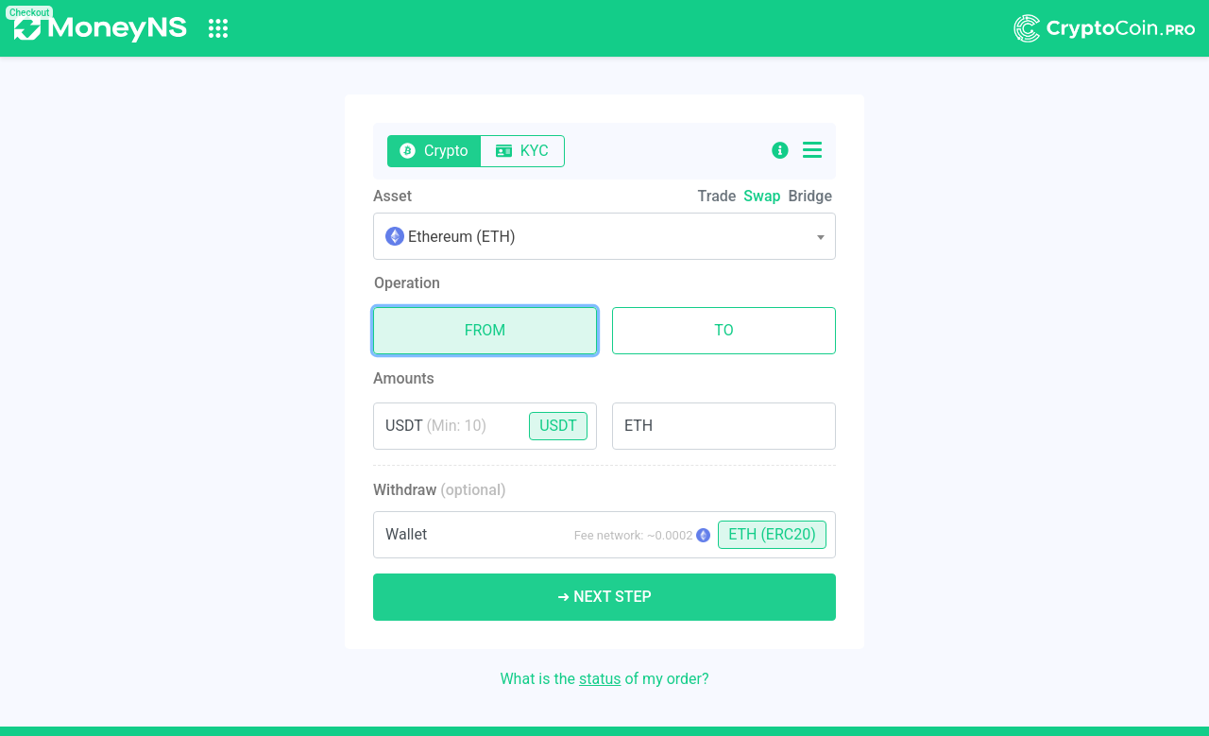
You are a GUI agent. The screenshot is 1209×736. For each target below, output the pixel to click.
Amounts (403, 378)
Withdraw (439, 490)
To (723, 326)
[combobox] (604, 236)
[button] (780, 151)
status (600, 679)
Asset (392, 196)
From (485, 326)
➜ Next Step (604, 597)
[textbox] (604, 237)
